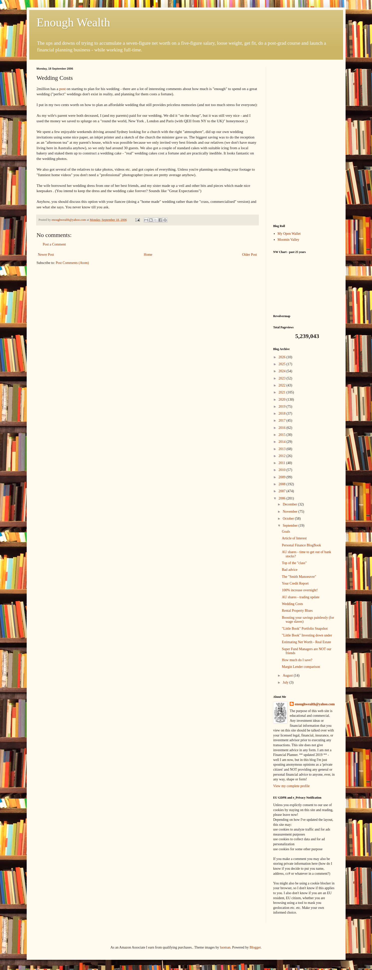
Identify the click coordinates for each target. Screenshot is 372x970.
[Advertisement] (304, 142)
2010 (282, 470)
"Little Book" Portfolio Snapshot (305, 628)
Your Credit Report (295, 583)
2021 (282, 392)
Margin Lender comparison (301, 667)
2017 (282, 420)
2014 (282, 442)
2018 (282, 413)
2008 (282, 484)
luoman (225, 947)
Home (148, 254)
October (289, 518)
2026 (282, 357)
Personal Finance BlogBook (301, 545)
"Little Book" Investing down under (307, 635)
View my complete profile (291, 786)
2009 (282, 477)
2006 (282, 498)
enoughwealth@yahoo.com (315, 704)
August (288, 675)
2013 (282, 449)
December (290, 504)
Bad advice (289, 570)
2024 (282, 371)
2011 (282, 463)
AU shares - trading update (300, 597)
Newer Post (46, 254)
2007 (282, 491)
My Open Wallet (289, 234)
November (290, 511)
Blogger (255, 947)
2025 (282, 364)
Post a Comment (54, 244)
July (286, 682)
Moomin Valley (288, 240)
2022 (282, 385)
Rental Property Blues (297, 610)
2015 (282, 435)
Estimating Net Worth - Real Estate (306, 642)
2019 (282, 406)
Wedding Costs (292, 604)
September (290, 525)
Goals (286, 531)
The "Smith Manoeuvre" (299, 577)
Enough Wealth (73, 22)
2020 (282, 399)
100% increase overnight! (300, 590)
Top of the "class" (294, 563)
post (62, 89)
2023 (282, 378)
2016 (282, 428)
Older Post (249, 254)
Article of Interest (294, 538)
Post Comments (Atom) (72, 263)
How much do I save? (297, 660)
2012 (282, 456)
